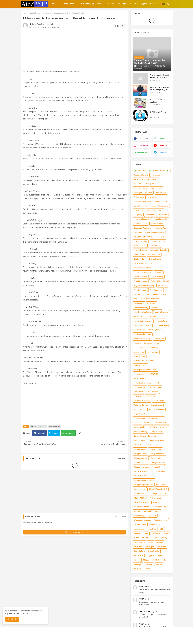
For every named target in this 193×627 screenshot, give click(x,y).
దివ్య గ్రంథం (150, 555)
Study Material (156, 432)
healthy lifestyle (161, 312)
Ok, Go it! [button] (12, 619)
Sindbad (137, 423)
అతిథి (161, 529)
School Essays (139, 409)
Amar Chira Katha (141, 188)
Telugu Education (157, 454)
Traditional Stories (141, 507)
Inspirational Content (142, 334)
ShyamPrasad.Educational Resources (148, 418)
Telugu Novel (157, 467)
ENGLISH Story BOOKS (160, 281)
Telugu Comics (140, 449)
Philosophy (150, 396)
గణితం (166, 533)
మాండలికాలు (138, 569)
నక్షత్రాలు (160, 555)
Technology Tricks (156, 440)
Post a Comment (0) (74, 532)
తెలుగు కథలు (138, 547)
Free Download (140, 290)
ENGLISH (158, 272)
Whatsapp (69, 433)
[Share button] (79, 433)
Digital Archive (140, 259)
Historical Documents (142, 321)
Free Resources (156, 290)
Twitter (55, 433)
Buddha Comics (161, 219)
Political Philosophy (142, 401)
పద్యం (164, 560)
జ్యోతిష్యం (159, 542)
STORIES (134, 4)
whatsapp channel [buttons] (143, 152)
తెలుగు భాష (162, 547)
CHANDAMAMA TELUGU (143, 237)
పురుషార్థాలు (138, 564)
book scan (150, 215)
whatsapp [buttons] (164, 139)
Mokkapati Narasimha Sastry (145, 370)
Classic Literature (158, 241)
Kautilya (137, 343)
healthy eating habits (142, 312)
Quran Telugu (159, 401)
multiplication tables (142, 383)
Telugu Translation (159, 494)
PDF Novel (138, 396)
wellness (152, 516)
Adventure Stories (159, 175)
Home (25, 13)
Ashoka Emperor (160, 201)
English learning (157, 277)
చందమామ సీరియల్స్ (160, 538)
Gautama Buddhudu (151, 299)
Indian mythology (155, 330)
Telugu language (141, 463)
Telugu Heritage (140, 458)
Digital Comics (155, 259)
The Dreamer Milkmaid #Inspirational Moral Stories (159, 77)
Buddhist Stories (140, 224)
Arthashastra (139, 197)
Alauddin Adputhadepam (144, 184)
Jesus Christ (159, 339)
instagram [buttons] (144, 145)
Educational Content (142, 268)
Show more (121, 459)
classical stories (140, 250)
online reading (139, 387)
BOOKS (153, 4)
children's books (140, 241)
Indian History (139, 330)
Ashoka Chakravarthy (142, 201)
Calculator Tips (160, 228)
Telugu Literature (158, 463)
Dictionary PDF (154, 255)
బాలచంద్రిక (149, 564)
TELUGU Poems (140, 476)
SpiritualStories (161, 423)
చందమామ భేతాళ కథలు (142, 538)
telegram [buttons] (163, 152)
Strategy (164, 427)
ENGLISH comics (140, 277)
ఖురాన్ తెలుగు (156, 533)
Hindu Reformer (140, 317)
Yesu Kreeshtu (139, 529)
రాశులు (148, 569)
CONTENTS (56, 4)
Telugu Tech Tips (141, 494)
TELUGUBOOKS (140, 498)
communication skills (158, 250)
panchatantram (155, 387)
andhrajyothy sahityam (143, 193)
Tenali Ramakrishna (141, 502)
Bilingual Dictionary (155, 210)
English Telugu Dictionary (144, 286)
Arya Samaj (152, 197)
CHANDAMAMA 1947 (158, 112)
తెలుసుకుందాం (35, 13)
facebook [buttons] (144, 139)
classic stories (139, 246)
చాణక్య (150, 542)
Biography (138, 215)
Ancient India (156, 188)
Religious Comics (141, 405)
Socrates (147, 423)
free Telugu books (141, 294)
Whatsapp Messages (142, 520)
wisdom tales (155, 524)
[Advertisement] (75, 51)
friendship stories (159, 294)
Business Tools (157, 224)
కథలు (125, 4)
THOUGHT (157, 502)
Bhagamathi (139, 210)
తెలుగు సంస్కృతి (139, 551)
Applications (161, 193)
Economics (155, 263)
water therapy (139, 516)
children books (162, 237)
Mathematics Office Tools (144, 361)
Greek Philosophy (141, 308)
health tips (156, 308)
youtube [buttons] (163, 145)
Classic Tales (154, 246)
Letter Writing (152, 347)
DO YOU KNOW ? (38, 426)
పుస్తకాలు (144, 4)
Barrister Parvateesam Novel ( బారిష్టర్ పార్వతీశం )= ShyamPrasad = (160, 89)
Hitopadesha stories (142, 325)
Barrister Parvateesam (159, 206)
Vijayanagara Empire (160, 507)
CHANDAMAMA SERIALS (154, 232)
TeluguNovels (156, 498)
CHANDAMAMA (113, 4)
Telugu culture (155, 449)
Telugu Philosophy (157, 471)
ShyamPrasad (139, 414)
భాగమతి (159, 564)
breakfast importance (143, 219)
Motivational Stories (142, 378)
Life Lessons (139, 352)
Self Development (156, 409)
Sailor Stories (156, 405)
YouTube (152, 529)
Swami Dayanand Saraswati (145, 436)
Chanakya (138, 232)
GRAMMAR (151, 303)
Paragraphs (138, 392)
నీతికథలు (146, 560)
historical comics (157, 317)
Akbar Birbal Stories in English (145, 179)
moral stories (139, 374)
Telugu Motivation (141, 467)
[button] (162, 4)
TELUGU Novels (140, 471)
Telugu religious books (143, 485)
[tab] (56, 4)
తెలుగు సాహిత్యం (153, 551)
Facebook (41, 433)
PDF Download (152, 392)
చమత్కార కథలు (139, 542)
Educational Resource (142, 272)
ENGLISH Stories (140, 281)
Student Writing (140, 432)
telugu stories (139, 489)
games (136, 299)
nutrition (158, 383)
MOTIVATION (153, 374)
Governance (139, 303)
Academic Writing (141, 175)
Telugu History (157, 458)
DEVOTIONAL (139, 255)
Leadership (138, 347)
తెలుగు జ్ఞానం (150, 547)
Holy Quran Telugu (161, 325)
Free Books (162, 286)
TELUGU (137, 445)
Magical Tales (139, 356)
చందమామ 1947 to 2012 (91, 4)
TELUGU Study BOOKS (158, 489)
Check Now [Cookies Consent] (21, 613)
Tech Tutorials (140, 440)
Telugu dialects (140, 454)
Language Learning (151, 343)
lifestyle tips (153, 352)
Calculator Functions (142, 228)
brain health (162, 215)
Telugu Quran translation (144, 480)
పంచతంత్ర (155, 560)
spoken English (140, 427)
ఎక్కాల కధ (137, 533)
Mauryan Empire (140, 365)
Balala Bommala (140, 206)
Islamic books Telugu (142, 339)
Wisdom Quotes (160, 520)
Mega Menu (69, 4)
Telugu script (161, 485)
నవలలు (136, 560)
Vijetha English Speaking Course (147, 511)
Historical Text (161, 321)
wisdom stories (140, 524)
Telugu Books (149, 445)
